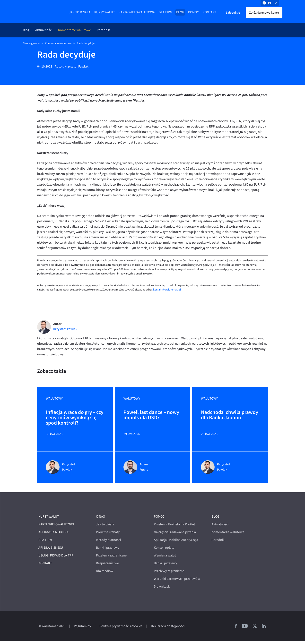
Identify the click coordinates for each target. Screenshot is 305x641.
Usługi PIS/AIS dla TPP (55, 555)
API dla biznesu (50, 548)
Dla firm (165, 12)
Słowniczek (162, 586)
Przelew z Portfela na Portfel (174, 524)
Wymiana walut (165, 555)
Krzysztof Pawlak (76, 66)
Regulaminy (82, 626)
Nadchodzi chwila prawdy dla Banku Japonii (229, 415)
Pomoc (193, 12)
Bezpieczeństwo (107, 563)
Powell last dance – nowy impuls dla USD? (151, 415)
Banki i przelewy (107, 548)
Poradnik (103, 30)
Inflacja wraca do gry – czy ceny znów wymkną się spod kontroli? (74, 418)
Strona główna (31, 43)
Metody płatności (108, 540)
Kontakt (209, 12)
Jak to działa (79, 12)
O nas (100, 516)
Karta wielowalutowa (137, 12)
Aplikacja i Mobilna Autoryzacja (176, 540)
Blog (180, 12)
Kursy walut (104, 12)
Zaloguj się (233, 12)
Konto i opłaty (164, 548)
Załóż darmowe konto (264, 12)
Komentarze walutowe (74, 30)
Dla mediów (104, 571)
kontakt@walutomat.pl (167, 289)
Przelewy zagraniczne (111, 555)
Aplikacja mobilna (53, 532)
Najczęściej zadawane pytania (175, 532)
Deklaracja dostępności (167, 626)
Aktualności (43, 30)
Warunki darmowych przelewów (177, 579)
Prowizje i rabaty (108, 532)
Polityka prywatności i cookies (120, 626)
